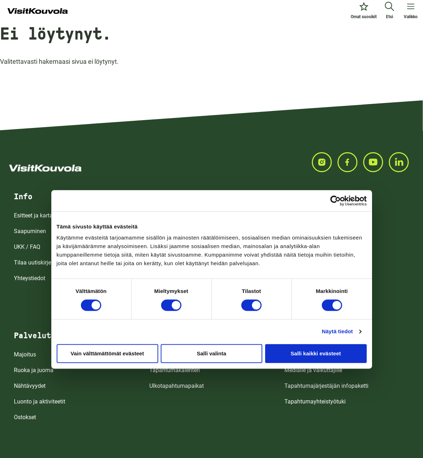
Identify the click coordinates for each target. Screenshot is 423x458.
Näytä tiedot (337, 331)
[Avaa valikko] (411, 11)
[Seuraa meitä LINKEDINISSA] (401, 162)
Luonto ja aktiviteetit (39, 401)
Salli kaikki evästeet (316, 353)
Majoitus (25, 354)
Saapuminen (30, 231)
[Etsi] (389, 11)
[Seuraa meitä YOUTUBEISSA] (376, 162)
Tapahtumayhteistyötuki (315, 401)
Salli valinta (211, 353)
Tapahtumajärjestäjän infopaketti (326, 385)
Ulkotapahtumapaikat (176, 385)
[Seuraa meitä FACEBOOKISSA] (350, 162)
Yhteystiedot (29, 278)
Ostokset (25, 417)
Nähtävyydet (30, 385)
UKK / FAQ (27, 246)
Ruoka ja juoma (33, 370)
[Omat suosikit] (364, 11)
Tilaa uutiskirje (32, 262)
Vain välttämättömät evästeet (107, 353)
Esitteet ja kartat (34, 215)
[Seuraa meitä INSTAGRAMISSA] (324, 162)
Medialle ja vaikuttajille (313, 370)
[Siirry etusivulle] (37, 11)
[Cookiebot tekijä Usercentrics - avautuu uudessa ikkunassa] (335, 200)
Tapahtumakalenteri (174, 370)
